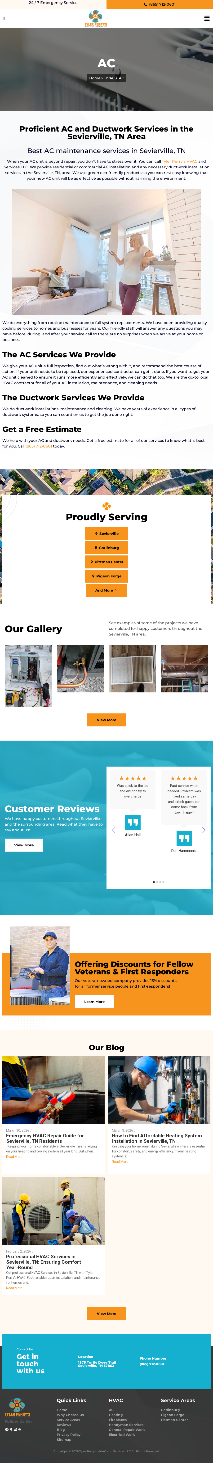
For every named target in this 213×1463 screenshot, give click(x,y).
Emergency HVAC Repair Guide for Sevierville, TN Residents (45, 1138)
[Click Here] (4, 18)
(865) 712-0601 (39, 446)
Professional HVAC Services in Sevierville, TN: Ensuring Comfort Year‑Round (43, 1262)
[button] (106, 533)
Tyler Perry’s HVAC (179, 161)
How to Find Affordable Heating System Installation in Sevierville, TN (157, 1138)
